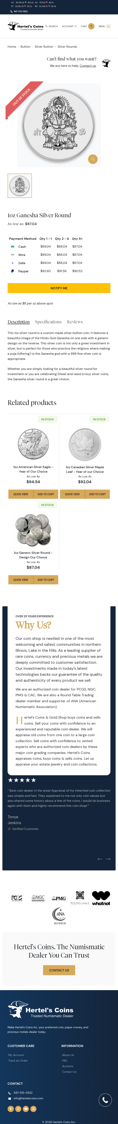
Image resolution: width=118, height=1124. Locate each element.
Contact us (88, 66)
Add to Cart (45, 494)
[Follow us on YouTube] (26, 1109)
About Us (68, 1055)
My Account (16, 1055)
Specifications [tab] (48, 321)
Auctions (67, 1066)
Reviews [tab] (75, 321)
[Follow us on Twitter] (33, 1109)
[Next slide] (108, 859)
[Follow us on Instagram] (18, 1109)
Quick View (20, 494)
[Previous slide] (100, 859)
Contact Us (59, 970)
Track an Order (18, 1060)
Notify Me (59, 288)
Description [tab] (19, 321)
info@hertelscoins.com (28, 1098)
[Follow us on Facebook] (11, 1109)
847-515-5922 (21, 11)
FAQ (64, 1060)
